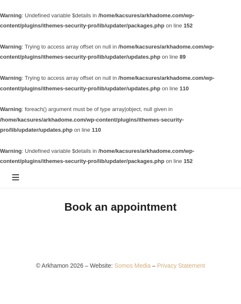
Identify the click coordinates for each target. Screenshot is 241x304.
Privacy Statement (181, 265)
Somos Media (133, 265)
